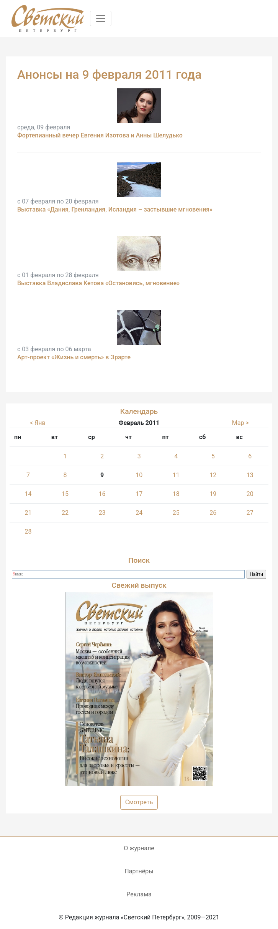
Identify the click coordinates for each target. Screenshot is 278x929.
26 (212, 512)
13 (250, 475)
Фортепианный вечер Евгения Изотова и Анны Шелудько (100, 135)
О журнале (139, 848)
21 (28, 512)
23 (102, 512)
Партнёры (138, 871)
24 (139, 512)
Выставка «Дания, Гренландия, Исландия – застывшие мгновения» (115, 209)
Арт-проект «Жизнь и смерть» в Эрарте (74, 357)
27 (250, 512)
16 (102, 494)
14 (28, 494)
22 (65, 512)
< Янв (38, 422)
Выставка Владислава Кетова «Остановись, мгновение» (98, 283)
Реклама (139, 894)
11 (176, 475)
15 (65, 494)
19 (212, 494)
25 (176, 512)
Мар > (240, 422)
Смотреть (139, 802)
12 (212, 475)
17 (139, 494)
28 (28, 531)
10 (139, 475)
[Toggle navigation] (100, 18)
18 (176, 494)
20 (250, 494)
